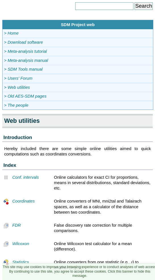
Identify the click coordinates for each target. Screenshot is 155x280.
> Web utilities (17, 87)
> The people (16, 105)
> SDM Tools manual (23, 69)
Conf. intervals (21, 177)
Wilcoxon (16, 243)
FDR (12, 225)
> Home (11, 33)
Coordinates (19, 201)
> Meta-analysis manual (26, 60)
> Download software (23, 42)
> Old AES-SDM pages (25, 96)
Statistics (16, 262)
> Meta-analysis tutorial (25, 51)
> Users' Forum (18, 78)
